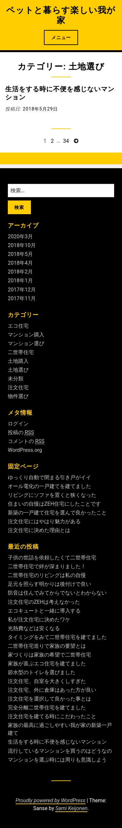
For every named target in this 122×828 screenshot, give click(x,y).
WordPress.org (25, 450)
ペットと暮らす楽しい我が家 (60, 15)
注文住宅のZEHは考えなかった (44, 602)
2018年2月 (20, 272)
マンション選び (26, 343)
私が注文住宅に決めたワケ (39, 619)
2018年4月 (20, 263)
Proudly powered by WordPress (51, 800)
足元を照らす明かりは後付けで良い (49, 584)
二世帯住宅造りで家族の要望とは (47, 646)
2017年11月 (22, 298)
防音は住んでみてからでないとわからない (57, 593)
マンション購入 (26, 335)
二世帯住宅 (21, 352)
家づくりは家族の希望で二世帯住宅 (49, 655)
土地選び (18, 370)
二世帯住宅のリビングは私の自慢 (47, 575)
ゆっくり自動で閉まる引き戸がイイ (49, 477)
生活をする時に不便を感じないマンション (57, 742)
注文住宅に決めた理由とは (39, 530)
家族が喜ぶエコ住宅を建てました (47, 663)
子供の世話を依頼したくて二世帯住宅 (52, 557)
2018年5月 (20, 254)
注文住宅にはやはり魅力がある (44, 521)
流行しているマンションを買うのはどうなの (60, 751)
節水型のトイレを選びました (41, 672)
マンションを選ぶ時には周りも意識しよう (57, 760)
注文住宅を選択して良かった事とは (49, 699)
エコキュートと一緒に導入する (44, 611)
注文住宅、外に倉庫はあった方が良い (52, 690)
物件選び (18, 396)
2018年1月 (20, 280)
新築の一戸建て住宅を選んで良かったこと (57, 513)
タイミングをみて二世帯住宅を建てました (57, 637)
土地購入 (18, 361)
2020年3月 (20, 236)
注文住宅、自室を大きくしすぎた (47, 681)
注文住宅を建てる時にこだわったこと (52, 716)
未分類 (15, 379)
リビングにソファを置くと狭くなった (52, 495)
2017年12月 (22, 290)
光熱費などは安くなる (34, 628)
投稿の (21, 432)
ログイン (18, 424)
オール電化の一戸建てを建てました (49, 486)
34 (66, 141)
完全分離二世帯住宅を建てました (47, 707)
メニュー (61, 37)
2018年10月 (22, 245)
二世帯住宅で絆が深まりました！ (47, 566)
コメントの (26, 441)
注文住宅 (18, 387)
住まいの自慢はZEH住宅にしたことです (54, 504)
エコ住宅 (18, 326)
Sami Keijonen (71, 808)
